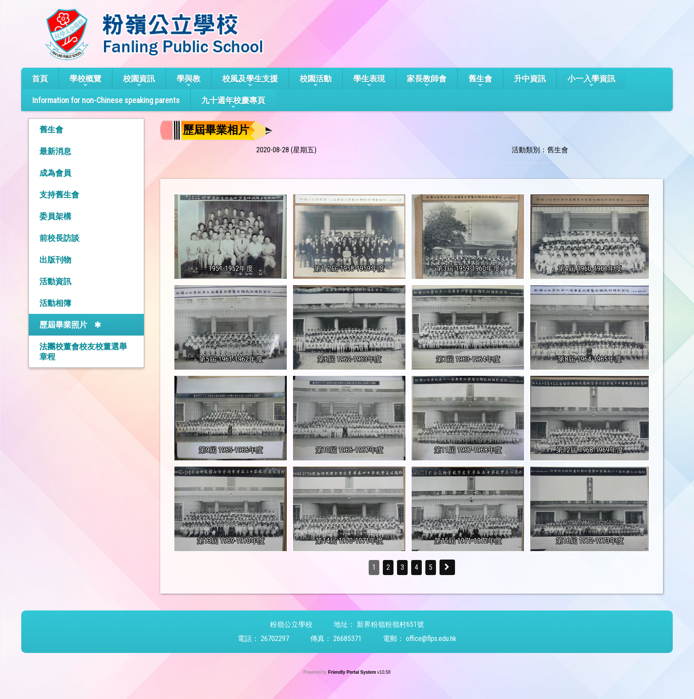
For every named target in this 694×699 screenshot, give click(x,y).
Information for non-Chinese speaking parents (106, 100)
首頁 (40, 78)
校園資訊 (139, 81)
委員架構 (55, 216)
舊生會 (480, 81)
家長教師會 (427, 81)
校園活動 (316, 81)
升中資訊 (530, 78)
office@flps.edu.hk (431, 638)
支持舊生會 (59, 194)
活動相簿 (55, 303)
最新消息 (55, 151)
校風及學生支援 (250, 81)
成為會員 (55, 173)
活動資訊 (55, 281)
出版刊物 (55, 259)
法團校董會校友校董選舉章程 (83, 351)
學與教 (188, 81)
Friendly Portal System (352, 672)
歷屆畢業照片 (63, 324)
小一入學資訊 (591, 81)
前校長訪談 (59, 238)
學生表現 (369, 81)
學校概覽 (85, 81)
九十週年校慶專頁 (233, 103)
